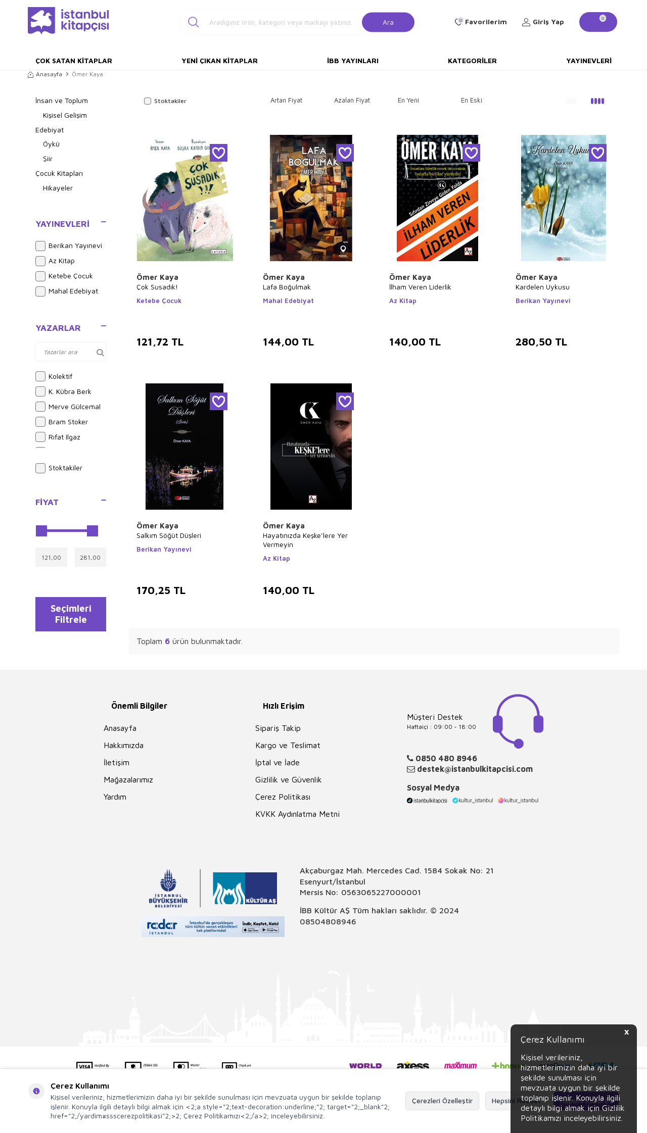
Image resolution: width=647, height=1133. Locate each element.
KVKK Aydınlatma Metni (297, 813)
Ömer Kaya (157, 277)
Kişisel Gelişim (65, 115)
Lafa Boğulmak (287, 286)
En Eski (471, 100)
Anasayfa (45, 74)
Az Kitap (55, 261)
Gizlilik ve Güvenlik (288, 779)
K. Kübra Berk (63, 391)
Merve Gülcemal (68, 407)
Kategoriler (472, 60)
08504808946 (328, 921)
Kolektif (53, 376)
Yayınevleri (589, 60)
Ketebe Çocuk (64, 276)
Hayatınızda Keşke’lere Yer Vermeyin (305, 540)
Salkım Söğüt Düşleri (168, 535)
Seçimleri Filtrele (71, 616)
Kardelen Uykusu (543, 286)
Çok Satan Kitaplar (73, 60)
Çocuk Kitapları (59, 173)
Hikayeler (58, 187)
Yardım (115, 796)
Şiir (48, 158)
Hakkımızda (124, 745)
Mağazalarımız (128, 779)
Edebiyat (49, 129)
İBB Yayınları (353, 60)
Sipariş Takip (278, 727)
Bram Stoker (61, 422)
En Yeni (408, 100)
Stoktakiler (58, 468)
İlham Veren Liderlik (420, 286)
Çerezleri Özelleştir (442, 1100)
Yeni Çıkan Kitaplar (219, 60)
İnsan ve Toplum (61, 100)
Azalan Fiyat (352, 100)
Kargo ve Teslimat (287, 745)
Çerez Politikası (282, 796)
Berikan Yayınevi (68, 246)
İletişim (116, 762)
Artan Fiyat (286, 100)
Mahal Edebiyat (66, 291)
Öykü (51, 143)
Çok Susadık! (157, 286)
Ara (388, 21)
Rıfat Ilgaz (57, 437)
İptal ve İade (277, 762)
